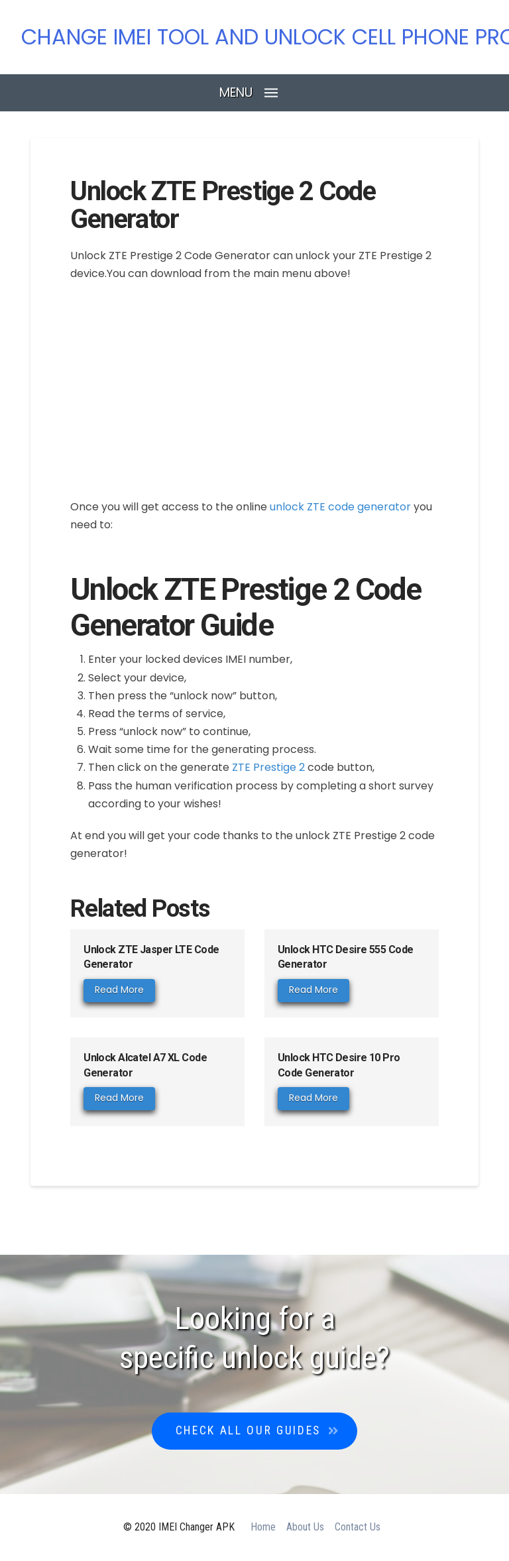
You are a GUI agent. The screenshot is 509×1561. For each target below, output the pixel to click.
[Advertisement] (254, 389)
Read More (119, 989)
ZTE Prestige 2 (268, 767)
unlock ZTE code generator (340, 506)
